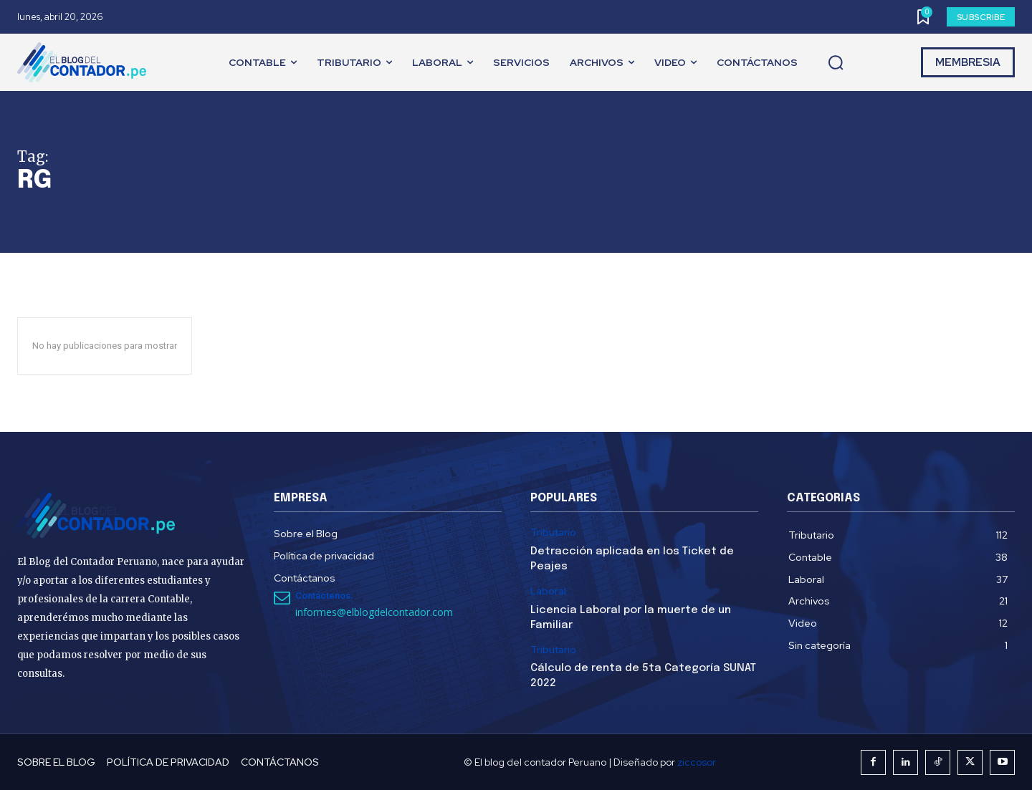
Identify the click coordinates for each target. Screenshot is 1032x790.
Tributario (553, 532)
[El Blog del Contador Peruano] (85, 62)
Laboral (548, 591)
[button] (835, 63)
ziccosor (696, 762)
